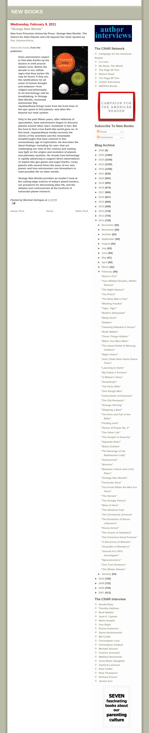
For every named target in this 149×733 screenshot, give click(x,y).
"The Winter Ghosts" (113, 569)
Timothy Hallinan (109, 608)
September (108, 239)
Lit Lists (103, 61)
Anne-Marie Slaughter (112, 660)
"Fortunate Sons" (111, 482)
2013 (102, 211)
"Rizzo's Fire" (109, 276)
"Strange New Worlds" (26, 29)
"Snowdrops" (109, 381)
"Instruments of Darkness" (117, 395)
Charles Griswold (109, 652)
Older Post (81, 211)
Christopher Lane (109, 640)
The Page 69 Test (109, 78)
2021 (102, 173)
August (106, 243)
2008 (102, 587)
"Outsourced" (109, 459)
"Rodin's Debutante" (113, 312)
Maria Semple (107, 620)
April (105, 262)
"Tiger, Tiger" (109, 308)
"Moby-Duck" (109, 317)
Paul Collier (106, 668)
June (105, 253)
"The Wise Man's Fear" (114, 299)
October (107, 234)
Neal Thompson (108, 672)
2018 (102, 187)
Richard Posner (108, 677)
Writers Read (106, 74)
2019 (102, 182)
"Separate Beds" (111, 441)
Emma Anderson (109, 628)
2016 (102, 197)
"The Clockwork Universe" (117, 514)
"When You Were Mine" (115, 341)
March (106, 266)
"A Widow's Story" (112, 377)
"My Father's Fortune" (114, 372)
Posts (102, 131)
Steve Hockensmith (110, 632)
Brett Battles (106, 612)
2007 (102, 592)
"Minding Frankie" (112, 303)
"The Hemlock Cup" (113, 509)
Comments (105, 137)
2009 (102, 583)
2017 (102, 192)
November (108, 229)
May (104, 257)
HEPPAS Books (108, 86)
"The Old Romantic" (113, 400)
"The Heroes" (109, 495)
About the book (19, 47)
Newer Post (17, 211)
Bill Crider (105, 636)
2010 (102, 578)
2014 (102, 206)
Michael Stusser (108, 648)
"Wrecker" (107, 464)
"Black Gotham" (110, 446)
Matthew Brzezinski (110, 656)
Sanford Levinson (109, 665)
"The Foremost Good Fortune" (119, 537)
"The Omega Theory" (113, 500)
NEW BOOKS (27, 12)
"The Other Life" (110, 432)
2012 (102, 215)
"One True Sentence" (113, 564)
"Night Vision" (109, 354)
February (107, 271)
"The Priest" (108, 294)
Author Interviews (109, 82)
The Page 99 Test (109, 70)
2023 (102, 164)
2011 (102, 220)
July (104, 248)
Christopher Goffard (111, 644)
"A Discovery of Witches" (116, 541)
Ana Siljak (105, 624)
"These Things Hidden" (115, 336)
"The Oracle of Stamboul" (116, 532)
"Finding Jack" (110, 423)
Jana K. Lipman (108, 616)
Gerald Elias (106, 604)
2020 (102, 178)
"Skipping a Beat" (111, 409)
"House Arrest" (110, 528)
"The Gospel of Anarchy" (116, 437)
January (107, 574)
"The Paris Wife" (111, 386)
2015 (102, 201)
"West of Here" (110, 505)
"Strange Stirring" (111, 405)
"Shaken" (106, 322)
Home (49, 211)
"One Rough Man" (112, 391)
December (108, 225)
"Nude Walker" (110, 331)
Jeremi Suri (106, 681)
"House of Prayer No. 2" (115, 427)
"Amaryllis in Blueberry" (115, 546)
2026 (102, 150)
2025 (102, 155)
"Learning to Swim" (112, 367)
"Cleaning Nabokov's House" (118, 327)
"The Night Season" (113, 289)
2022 (102, 168)
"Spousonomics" (111, 560)
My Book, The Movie (111, 65)
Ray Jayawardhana (21, 40)
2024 (102, 159)
